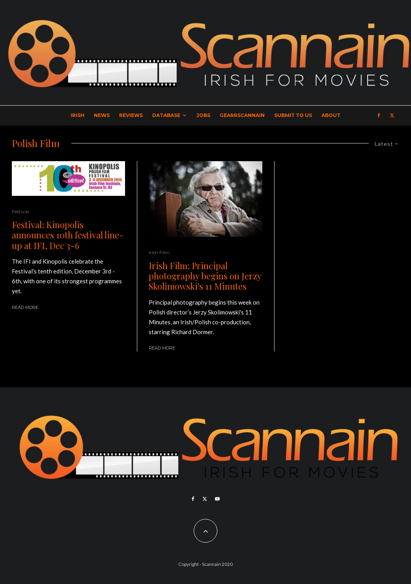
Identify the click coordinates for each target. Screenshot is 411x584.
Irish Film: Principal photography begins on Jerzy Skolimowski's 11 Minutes (205, 276)
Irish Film (159, 252)
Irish (77, 115)
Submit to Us (293, 115)
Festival (20, 211)
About (330, 115)
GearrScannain (242, 115)
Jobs (203, 115)
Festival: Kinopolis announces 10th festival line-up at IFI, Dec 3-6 (68, 235)
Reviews (131, 115)
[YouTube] (217, 499)
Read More (25, 307)
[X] (392, 115)
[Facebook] (379, 115)
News (102, 115)
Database (166, 115)
